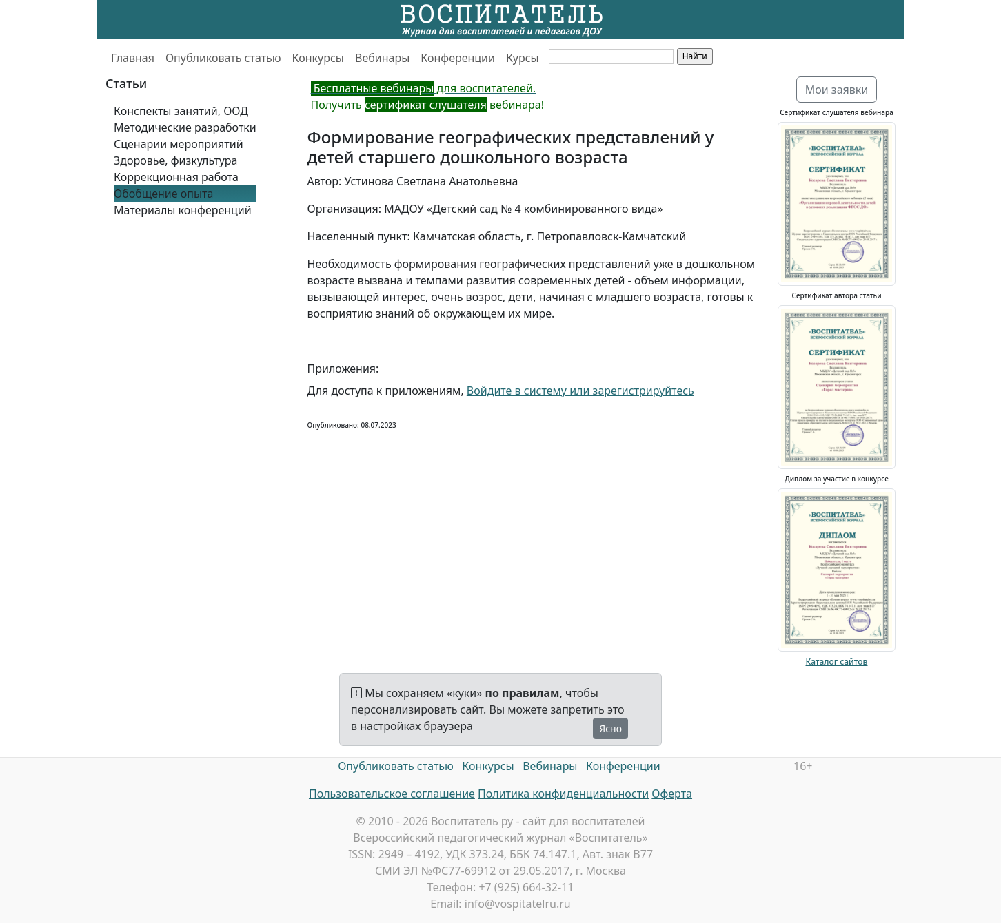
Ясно (610, 728)
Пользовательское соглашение (392, 793)
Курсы (522, 57)
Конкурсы (318, 57)
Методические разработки (185, 127)
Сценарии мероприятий (178, 144)
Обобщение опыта (163, 193)
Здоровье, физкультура (175, 160)
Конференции (458, 57)
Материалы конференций (183, 210)
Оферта (671, 793)
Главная (132, 57)
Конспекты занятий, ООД (181, 110)
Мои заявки (837, 89)
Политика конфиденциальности (563, 793)
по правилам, (524, 693)
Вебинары (382, 57)
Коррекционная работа (176, 177)
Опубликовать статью (223, 57)
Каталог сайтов (837, 661)
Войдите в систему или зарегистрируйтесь (580, 390)
